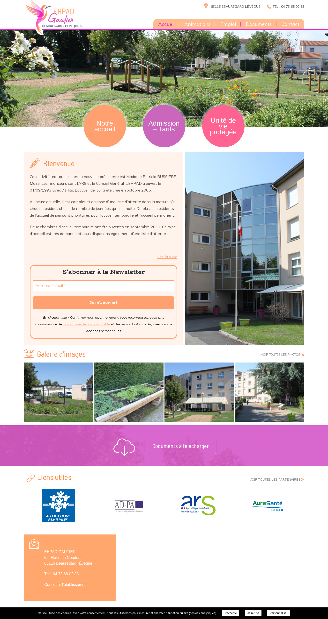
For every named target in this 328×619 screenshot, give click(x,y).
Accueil (166, 24)
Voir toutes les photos (280, 354)
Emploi (228, 24)
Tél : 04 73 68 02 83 (288, 6)
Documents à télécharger (180, 445)
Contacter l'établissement (66, 585)
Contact (290, 24)
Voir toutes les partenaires (275, 479)
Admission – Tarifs (163, 126)
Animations (197, 24)
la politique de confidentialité (86, 324)
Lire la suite (167, 256)
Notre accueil (104, 126)
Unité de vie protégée (223, 126)
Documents (259, 24)
